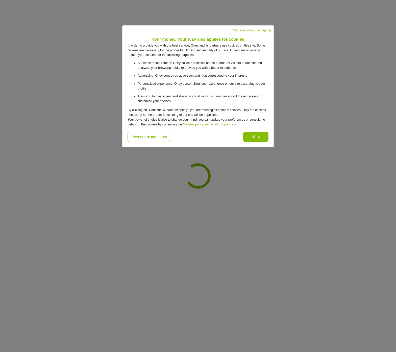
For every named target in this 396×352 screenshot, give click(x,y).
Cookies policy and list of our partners (209, 124)
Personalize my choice (149, 137)
